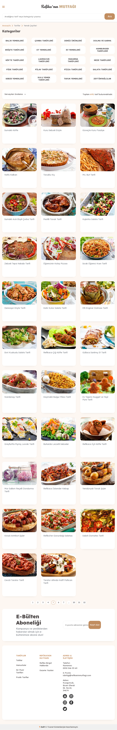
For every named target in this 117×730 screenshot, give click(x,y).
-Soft (42, 727)
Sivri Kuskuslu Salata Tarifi (17, 352)
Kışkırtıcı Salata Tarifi (92, 219)
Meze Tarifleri (102, 60)
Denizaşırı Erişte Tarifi (14, 308)
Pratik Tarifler (22, 677)
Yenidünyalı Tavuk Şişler (94, 488)
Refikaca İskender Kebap (56, 488)
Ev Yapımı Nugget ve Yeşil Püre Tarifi (95, 398)
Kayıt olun (95, 625)
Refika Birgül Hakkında (46, 664)
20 (74, 602)
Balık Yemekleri (15, 40)
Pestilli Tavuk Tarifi (52, 219)
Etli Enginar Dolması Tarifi (95, 308)
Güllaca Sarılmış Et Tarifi (94, 352)
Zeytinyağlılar (102, 79)
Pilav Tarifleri (44, 69)
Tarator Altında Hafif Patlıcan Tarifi (57, 581)
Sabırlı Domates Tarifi (93, 536)
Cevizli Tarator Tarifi (14, 580)
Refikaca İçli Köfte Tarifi (94, 444)
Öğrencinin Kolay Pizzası (55, 263)
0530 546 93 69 (70, 668)
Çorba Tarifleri (44, 40)
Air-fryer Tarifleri (20, 671)
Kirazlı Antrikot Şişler (14, 536)
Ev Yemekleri (73, 50)
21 (79, 602)
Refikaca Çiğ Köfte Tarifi (55, 352)
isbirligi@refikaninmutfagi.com (77, 675)
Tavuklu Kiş (49, 175)
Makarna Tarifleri (73, 60)
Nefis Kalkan (10, 175)
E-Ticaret (50, 727)
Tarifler (17, 26)
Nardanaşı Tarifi (12, 397)
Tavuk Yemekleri (73, 79)
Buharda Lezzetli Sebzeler (56, 444)
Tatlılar (19, 660)
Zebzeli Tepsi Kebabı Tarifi (17, 263)
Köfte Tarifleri (15, 60)
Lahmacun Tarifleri (43, 60)
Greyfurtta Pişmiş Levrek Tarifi (19, 444)
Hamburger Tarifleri (102, 49)
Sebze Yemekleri (15, 79)
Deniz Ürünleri (73, 40)
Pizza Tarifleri (73, 69)
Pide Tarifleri (14, 69)
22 (84, 602)
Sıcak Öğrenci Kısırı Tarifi (94, 263)
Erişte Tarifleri (14, 50)
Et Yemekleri (44, 50)
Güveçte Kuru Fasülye (93, 130)
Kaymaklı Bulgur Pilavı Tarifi (57, 397)
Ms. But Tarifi (88, 175)
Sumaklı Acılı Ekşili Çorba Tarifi (19, 219)
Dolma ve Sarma (102, 40)
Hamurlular (21, 665)
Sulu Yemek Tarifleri (44, 78)
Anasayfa (6, 26)
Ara (110, 16)
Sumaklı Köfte (11, 130)
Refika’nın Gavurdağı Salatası (57, 536)
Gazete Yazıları (47, 670)
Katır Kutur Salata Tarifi (55, 308)
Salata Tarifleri (102, 69)
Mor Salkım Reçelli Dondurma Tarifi (19, 490)
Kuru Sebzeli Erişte (52, 130)
